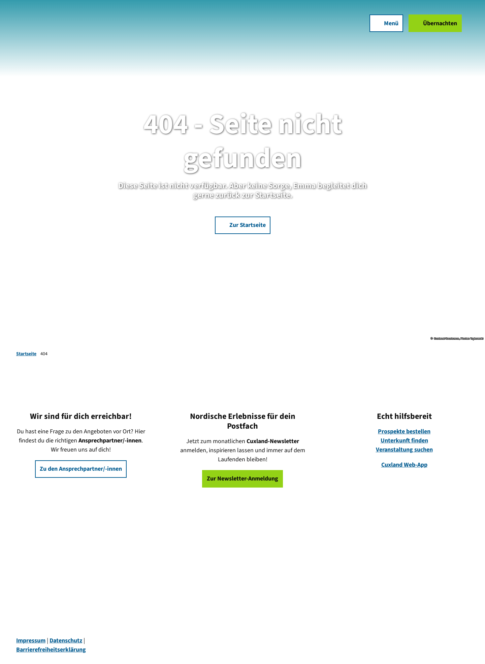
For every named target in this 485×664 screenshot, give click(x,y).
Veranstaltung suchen (404, 449)
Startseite (26, 354)
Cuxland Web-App (404, 465)
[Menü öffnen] (382, 27)
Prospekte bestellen (404, 431)
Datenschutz (66, 640)
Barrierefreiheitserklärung (51, 649)
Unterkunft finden (404, 440)
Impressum (30, 640)
